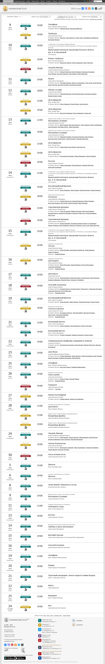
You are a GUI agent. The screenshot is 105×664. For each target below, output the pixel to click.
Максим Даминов (53, 225)
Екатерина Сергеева (75, 85)
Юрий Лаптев (93, 437)
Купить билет (25, 26)
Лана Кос (62, 38)
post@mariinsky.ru (9, 631)
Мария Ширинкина (80, 156)
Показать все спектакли (96, 19)
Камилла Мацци (64, 28)
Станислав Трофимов (54, 267)
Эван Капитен (84, 104)
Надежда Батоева (86, 326)
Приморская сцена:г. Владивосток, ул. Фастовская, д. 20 (50, 647)
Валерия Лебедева (87, 165)
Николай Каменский (82, 139)
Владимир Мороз (63, 127)
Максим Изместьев (89, 345)
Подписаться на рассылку (11, 648)
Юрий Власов (76, 358)
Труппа (42, 1)
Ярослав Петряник (63, 85)
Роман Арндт (85, 289)
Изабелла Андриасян (65, 358)
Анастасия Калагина (54, 203)
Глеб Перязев (64, 437)
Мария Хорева (64, 147)
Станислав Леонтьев (54, 291)
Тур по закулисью (33, 4)
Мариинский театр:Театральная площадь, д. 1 (49, 620)
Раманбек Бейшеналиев (78, 367)
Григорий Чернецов (78, 201)
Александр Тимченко (75, 225)
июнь (44, 615)
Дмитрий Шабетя (78, 313)
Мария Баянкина (84, 437)
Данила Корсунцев (84, 302)
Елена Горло (61, 139)
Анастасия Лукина (65, 367)
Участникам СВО (64, 4)
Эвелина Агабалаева (54, 280)
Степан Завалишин (90, 213)
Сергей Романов (71, 139)
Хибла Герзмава (64, 250)
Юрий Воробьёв (65, 278)
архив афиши (66, 615)
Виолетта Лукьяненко (78, 83)
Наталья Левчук (75, 289)
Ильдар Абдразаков (87, 265)
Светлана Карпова (62, 74)
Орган (42, 4)
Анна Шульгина (52, 127)
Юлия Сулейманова (96, 125)
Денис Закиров (85, 125)
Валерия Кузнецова (77, 335)
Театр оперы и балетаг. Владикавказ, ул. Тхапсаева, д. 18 (51, 653)
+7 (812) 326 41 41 (9, 636)
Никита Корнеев (91, 156)
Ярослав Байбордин (76, 28)
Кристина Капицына (88, 211)
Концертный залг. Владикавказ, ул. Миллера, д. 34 (51, 657)
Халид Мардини (88, 63)
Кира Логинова (76, 72)
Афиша (5, 4)
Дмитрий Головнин (65, 83)
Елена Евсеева (74, 104)
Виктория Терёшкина (66, 113)
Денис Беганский (65, 211)
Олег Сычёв (88, 83)
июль (48, 615)
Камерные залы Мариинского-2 (46, 636)
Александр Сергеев (65, 63)
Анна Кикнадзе (70, 38)
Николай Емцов (65, 280)
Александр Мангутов (78, 213)
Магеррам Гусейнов (65, 137)
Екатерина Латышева (88, 72)
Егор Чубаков (52, 74)
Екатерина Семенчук (66, 313)
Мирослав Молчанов (95, 289)
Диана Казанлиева (65, 165)
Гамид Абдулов (52, 85)
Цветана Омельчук (74, 125)
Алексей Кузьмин (85, 190)
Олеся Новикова (65, 104)
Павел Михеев (73, 302)
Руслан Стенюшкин (65, 335)
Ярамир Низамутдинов (55, 96)
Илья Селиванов (64, 225)
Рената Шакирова (77, 63)
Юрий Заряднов (94, 225)
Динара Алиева (64, 399)
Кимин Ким (87, 113)
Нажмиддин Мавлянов (76, 399)
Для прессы (62, 1)
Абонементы (13, 4)
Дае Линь (58, 389)
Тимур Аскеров (74, 190)
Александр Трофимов (77, 280)
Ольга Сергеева (65, 439)
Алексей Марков (76, 265)
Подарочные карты (19, 1)
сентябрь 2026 (58, 615)
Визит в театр (35, 1)
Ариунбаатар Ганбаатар (91, 38)
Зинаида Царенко (53, 252)
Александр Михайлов (65, 213)
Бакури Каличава (65, 223)
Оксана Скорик (94, 302)
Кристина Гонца (52, 139)
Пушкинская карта (52, 4)
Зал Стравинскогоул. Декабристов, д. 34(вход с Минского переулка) (49, 630)
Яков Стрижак (64, 125)
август (51, 615)
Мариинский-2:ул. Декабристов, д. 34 (48, 625)
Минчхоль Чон (81, 147)
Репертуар (74, 4)
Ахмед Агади (79, 38)
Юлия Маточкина (65, 265)
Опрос (23, 648)
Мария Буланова (95, 190)
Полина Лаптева (73, 437)
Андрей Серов (85, 278)
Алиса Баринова (75, 326)
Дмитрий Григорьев (65, 94)
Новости (55, 1)
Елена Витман (97, 83)
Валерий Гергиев (60, 254)
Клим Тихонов (89, 137)
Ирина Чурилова (89, 201)
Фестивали (22, 4)
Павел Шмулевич (82, 74)
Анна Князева (73, 74)
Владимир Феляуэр (54, 40)
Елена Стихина (64, 379)
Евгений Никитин (53, 213)
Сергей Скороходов (66, 201)
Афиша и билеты (8, 1)
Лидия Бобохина (66, 291)
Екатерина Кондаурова (67, 156)
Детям (28, 1)
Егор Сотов (51, 215)
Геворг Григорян (82, 203)
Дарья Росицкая (73, 203)
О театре (48, 1)
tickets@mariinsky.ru (9, 641)
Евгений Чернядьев (65, 72)
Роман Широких (76, 165)
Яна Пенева (72, 147)
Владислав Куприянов (54, 167)
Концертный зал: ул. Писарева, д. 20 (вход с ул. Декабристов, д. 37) (49, 641)
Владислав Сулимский (66, 447)
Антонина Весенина (78, 94)
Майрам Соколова (76, 211)
